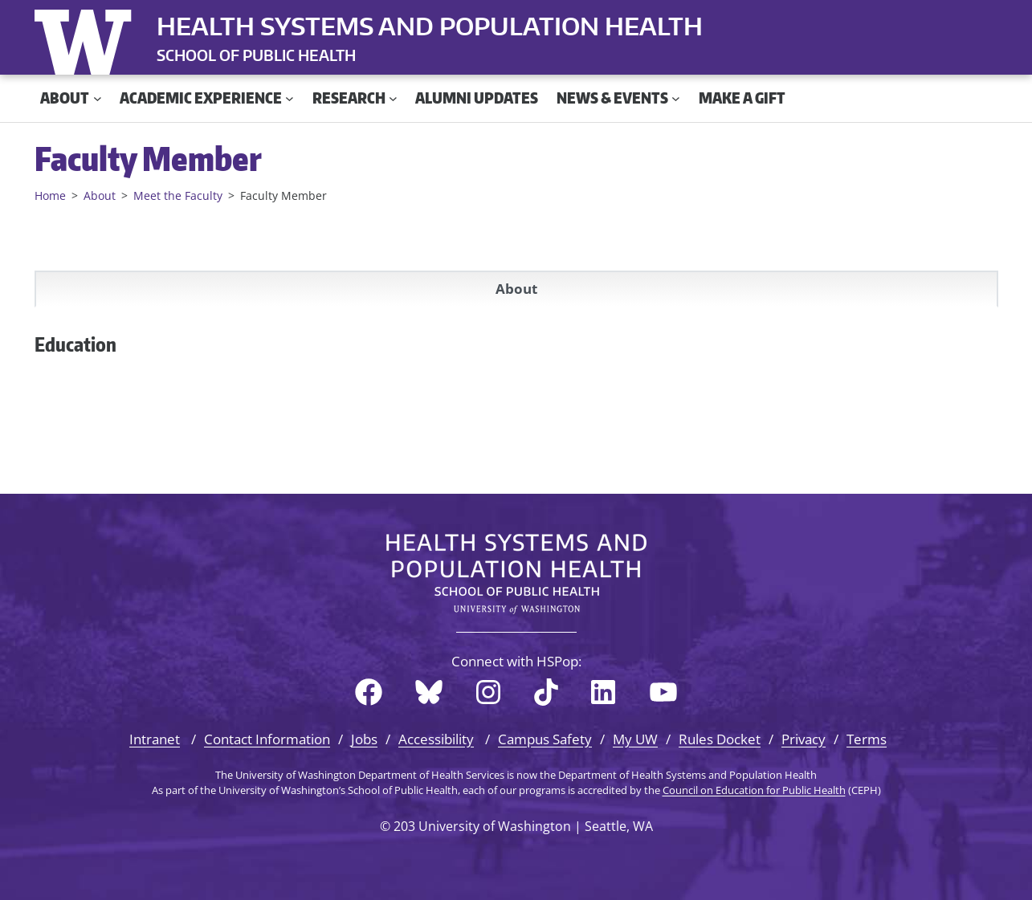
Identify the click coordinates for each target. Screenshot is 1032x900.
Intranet (154, 739)
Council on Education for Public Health (754, 790)
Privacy (803, 739)
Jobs (364, 739)
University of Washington (87, 38)
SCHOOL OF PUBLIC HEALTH (256, 55)
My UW (635, 739)
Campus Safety (545, 739)
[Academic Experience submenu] (289, 98)
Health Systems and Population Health (430, 25)
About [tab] (516, 288)
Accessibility (436, 739)
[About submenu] (97, 98)
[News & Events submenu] (675, 98)
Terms (866, 739)
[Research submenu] (393, 98)
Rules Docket (720, 739)
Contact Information (267, 739)
